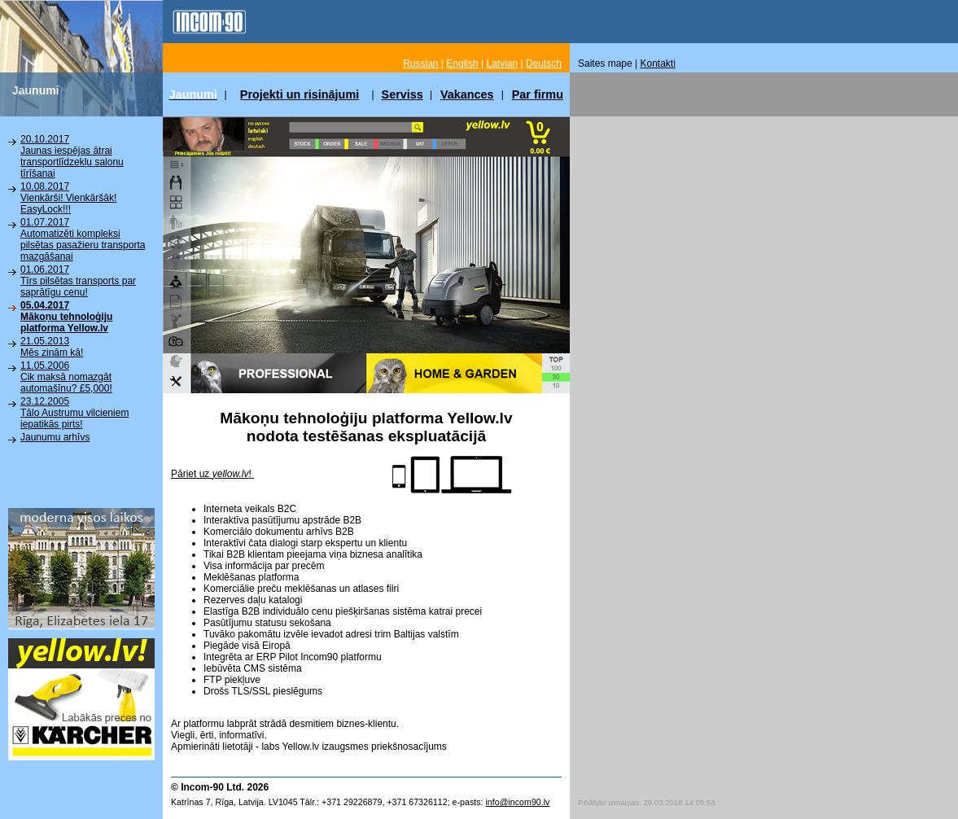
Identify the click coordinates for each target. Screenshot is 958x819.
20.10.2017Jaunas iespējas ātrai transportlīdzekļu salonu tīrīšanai (72, 156)
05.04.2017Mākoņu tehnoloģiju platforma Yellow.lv (66, 317)
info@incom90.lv (517, 802)
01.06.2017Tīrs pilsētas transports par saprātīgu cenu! (78, 281)
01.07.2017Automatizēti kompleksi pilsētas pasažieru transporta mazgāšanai (82, 239)
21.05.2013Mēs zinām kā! (51, 346)
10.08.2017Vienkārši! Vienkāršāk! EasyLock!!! (68, 198)
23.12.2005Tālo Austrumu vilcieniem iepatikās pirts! (74, 413)
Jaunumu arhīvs (55, 437)
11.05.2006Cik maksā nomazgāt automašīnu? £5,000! (66, 377)
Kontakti (658, 63)
